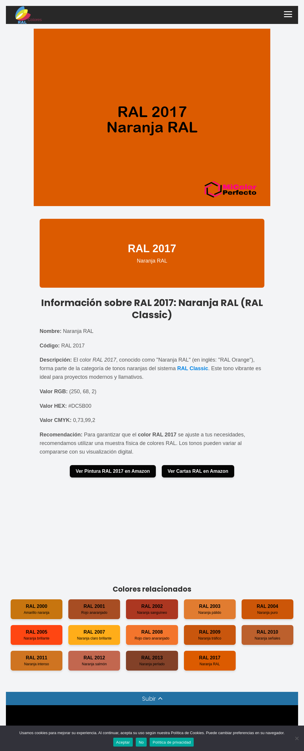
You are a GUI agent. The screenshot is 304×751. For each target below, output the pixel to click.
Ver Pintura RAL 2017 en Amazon (113, 471)
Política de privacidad (172, 742)
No (141, 742)
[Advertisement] (152, 530)
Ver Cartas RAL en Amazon (198, 471)
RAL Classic (192, 368)
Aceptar (123, 742)
